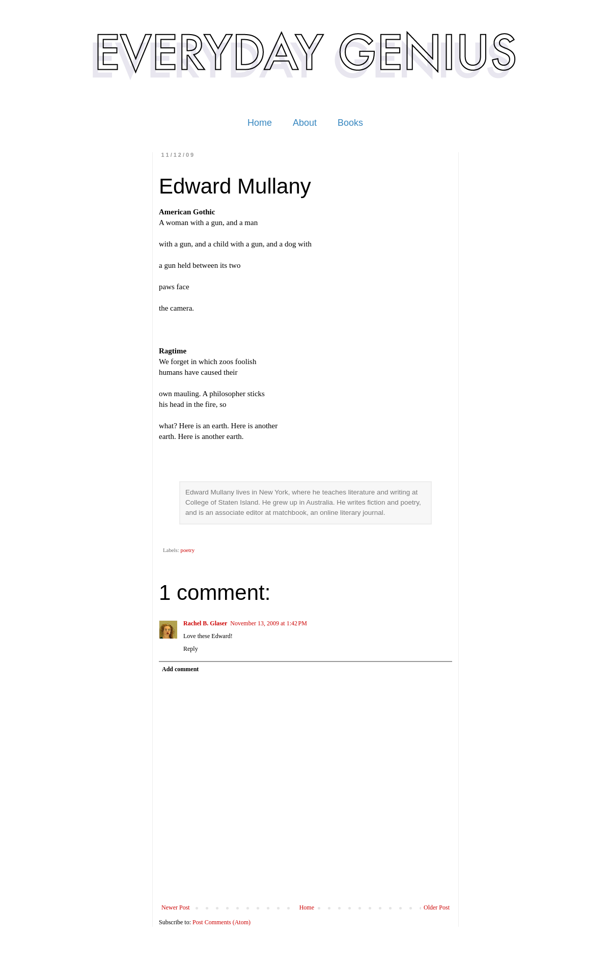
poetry (187, 550)
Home (259, 123)
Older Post (437, 907)
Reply (190, 648)
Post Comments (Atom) (221, 922)
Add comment (180, 669)
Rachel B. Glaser (205, 623)
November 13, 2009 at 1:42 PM (268, 623)
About (305, 123)
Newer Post (175, 907)
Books (350, 123)
